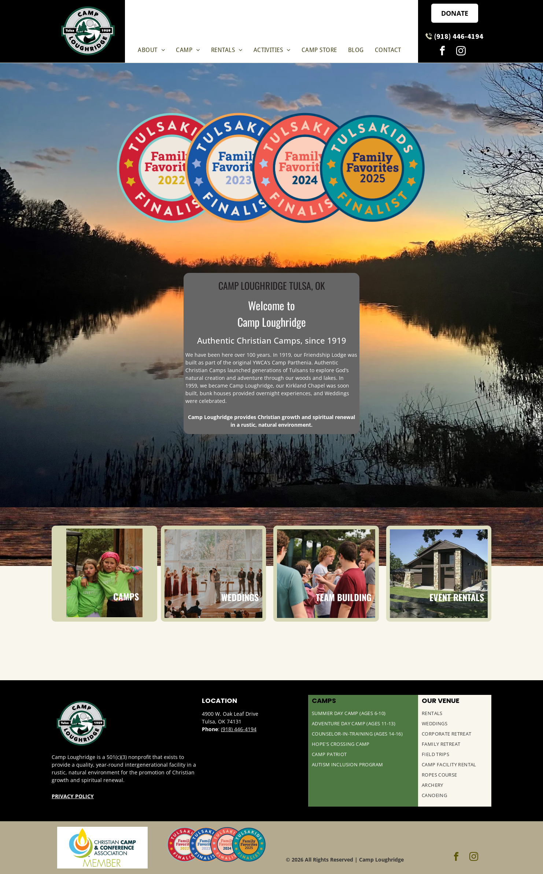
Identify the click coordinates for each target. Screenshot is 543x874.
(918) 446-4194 (238, 729)
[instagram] (460, 52)
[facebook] (442, 52)
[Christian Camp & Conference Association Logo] (102, 847)
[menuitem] (151, 50)
